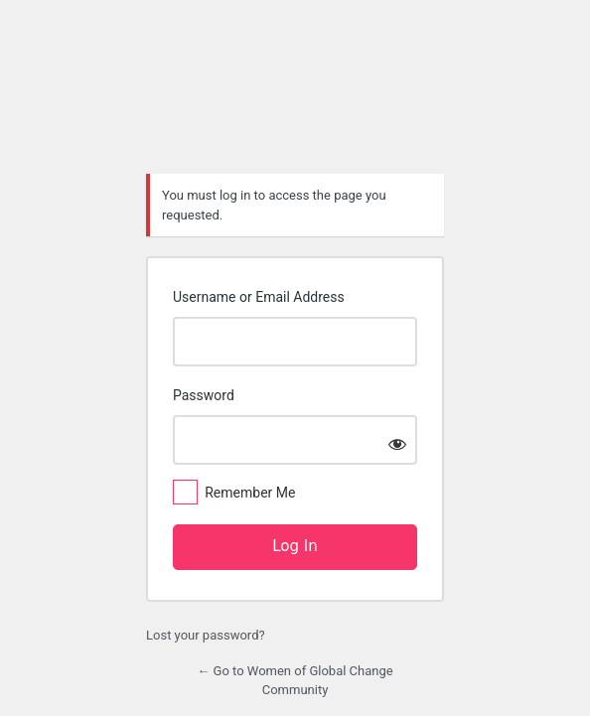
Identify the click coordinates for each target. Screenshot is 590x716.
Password (203, 395)
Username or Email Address (259, 297)
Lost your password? (205, 635)
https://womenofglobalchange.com (295, 104)
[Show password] (397, 444)
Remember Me (250, 493)
